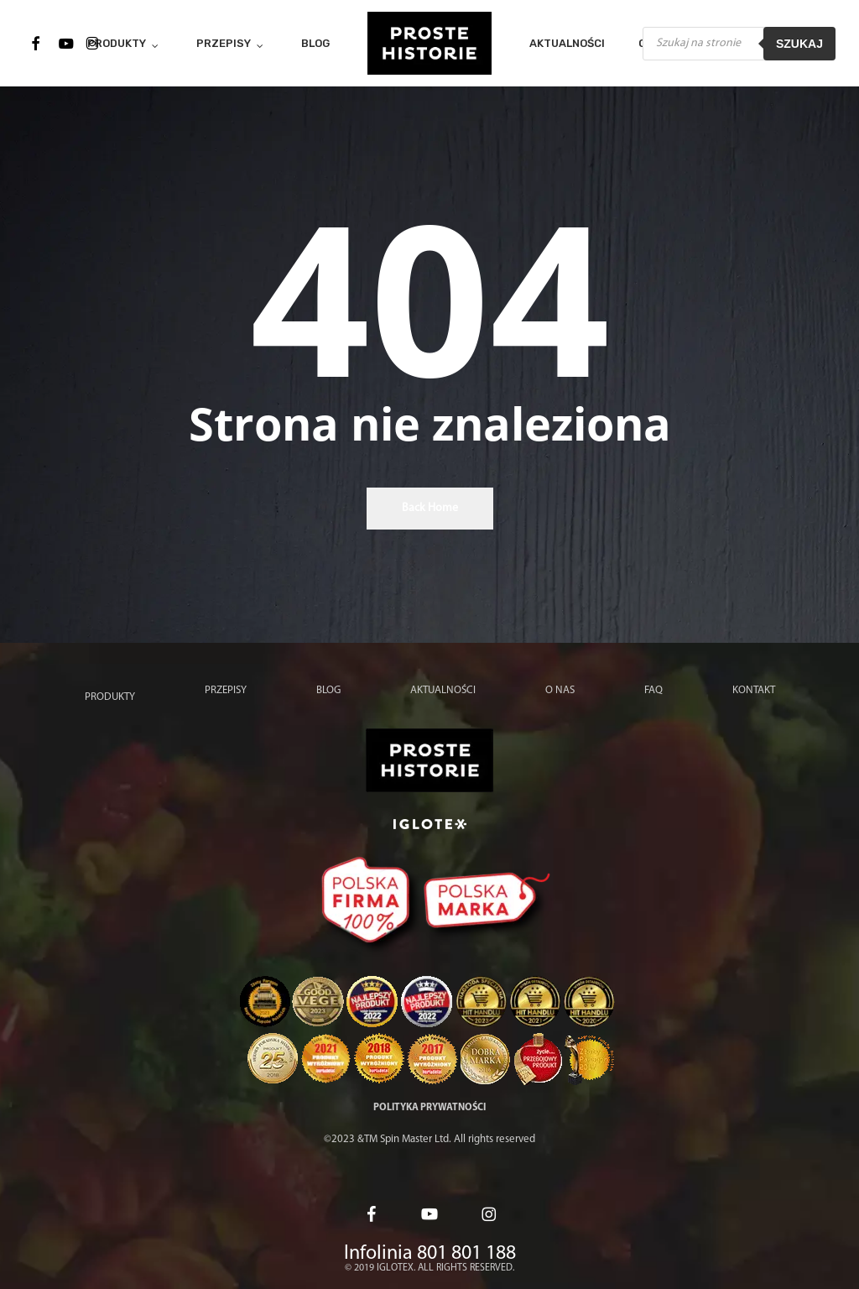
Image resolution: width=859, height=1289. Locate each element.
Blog (328, 690)
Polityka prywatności (429, 1108)
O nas (560, 690)
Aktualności (443, 690)
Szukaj (799, 43)
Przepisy (226, 690)
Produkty (110, 696)
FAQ (653, 690)
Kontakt (753, 690)
